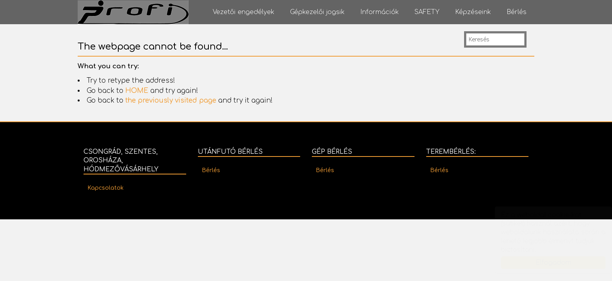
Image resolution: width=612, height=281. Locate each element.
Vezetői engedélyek (243, 12)
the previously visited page (170, 100)
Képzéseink (473, 12)
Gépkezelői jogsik (317, 12)
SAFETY (427, 12)
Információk (379, 12)
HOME (136, 90)
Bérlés (517, 12)
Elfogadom (546, 262)
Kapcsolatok (105, 188)
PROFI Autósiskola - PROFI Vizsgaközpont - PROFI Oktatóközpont (133, 12)
